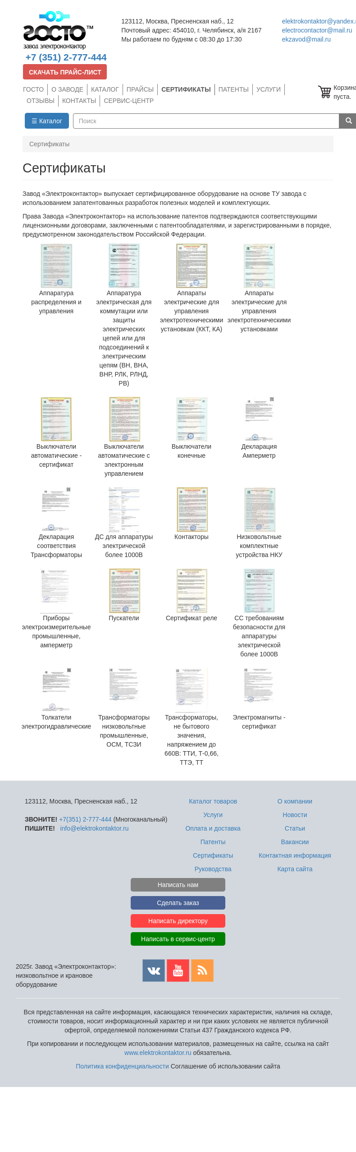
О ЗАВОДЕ (67, 89)
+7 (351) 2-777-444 (65, 57)
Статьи (295, 828)
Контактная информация (295, 855)
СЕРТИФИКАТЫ (185, 89)
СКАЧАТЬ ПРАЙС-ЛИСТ (65, 72)
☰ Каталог (47, 121)
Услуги (213, 814)
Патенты (213, 841)
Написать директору (178, 920)
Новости (295, 814)
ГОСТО (33, 89)
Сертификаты (213, 855)
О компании (295, 801)
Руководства (213, 869)
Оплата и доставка (212, 828)
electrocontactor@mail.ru (317, 30)
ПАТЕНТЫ (234, 89)
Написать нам (178, 884)
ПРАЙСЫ (140, 89)
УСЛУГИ (268, 89)
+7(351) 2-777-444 (85, 819)
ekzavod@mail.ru (306, 39)
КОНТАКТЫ (79, 100)
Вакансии (295, 841)
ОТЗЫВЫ (41, 100)
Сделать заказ (178, 902)
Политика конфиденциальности (122, 1066)
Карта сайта (294, 869)
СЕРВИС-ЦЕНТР (129, 100)
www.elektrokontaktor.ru (158, 1052)
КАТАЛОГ (105, 89)
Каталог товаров (213, 801)
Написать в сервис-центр (178, 939)
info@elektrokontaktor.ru (94, 828)
